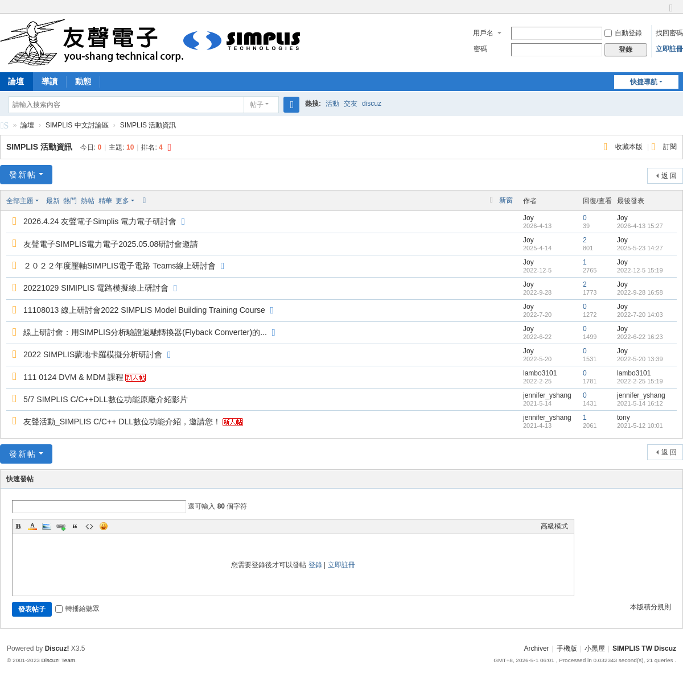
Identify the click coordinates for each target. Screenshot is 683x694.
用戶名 (483, 33)
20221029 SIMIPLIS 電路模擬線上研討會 (95, 287)
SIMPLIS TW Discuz (644, 648)
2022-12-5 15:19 (640, 270)
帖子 (257, 105)
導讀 (49, 81)
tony (623, 418)
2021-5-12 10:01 (640, 425)
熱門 (70, 201)
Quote (75, 526)
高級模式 (554, 526)
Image (46, 526)
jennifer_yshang (547, 395)
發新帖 (22, 174)
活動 (332, 104)
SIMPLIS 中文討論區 (4, 127)
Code (89, 526)
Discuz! (57, 648)
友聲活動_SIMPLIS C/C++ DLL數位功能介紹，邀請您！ (122, 421)
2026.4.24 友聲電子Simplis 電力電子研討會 (99, 221)
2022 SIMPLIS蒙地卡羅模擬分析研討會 (92, 354)
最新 (53, 201)
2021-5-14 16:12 (640, 403)
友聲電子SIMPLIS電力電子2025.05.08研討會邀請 (110, 244)
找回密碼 (669, 33)
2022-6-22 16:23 (640, 336)
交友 (350, 104)
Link (61, 526)
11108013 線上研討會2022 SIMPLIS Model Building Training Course (144, 310)
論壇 (27, 125)
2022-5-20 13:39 (640, 359)
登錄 (315, 565)
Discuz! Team (58, 660)
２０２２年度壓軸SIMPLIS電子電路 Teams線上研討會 (119, 265)
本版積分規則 (650, 607)
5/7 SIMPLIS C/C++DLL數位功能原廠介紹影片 (105, 399)
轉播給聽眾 (77, 609)
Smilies (103, 526)
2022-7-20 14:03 (640, 314)
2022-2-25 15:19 (640, 381)
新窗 (506, 200)
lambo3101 (540, 373)
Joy (528, 218)
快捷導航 (643, 82)
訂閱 (670, 147)
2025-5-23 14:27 (640, 248)
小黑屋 (595, 648)
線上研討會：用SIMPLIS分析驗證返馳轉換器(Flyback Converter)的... (145, 332)
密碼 (480, 49)
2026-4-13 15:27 (640, 225)
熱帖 (87, 201)
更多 (122, 201)
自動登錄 (623, 33)
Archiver (536, 648)
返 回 (669, 176)
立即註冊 (669, 49)
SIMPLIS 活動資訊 (148, 125)
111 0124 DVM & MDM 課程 (73, 377)
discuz (371, 104)
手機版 (567, 648)
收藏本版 (629, 147)
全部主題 (20, 201)
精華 (105, 201)
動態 (83, 81)
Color (32, 526)
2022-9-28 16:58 (640, 292)
